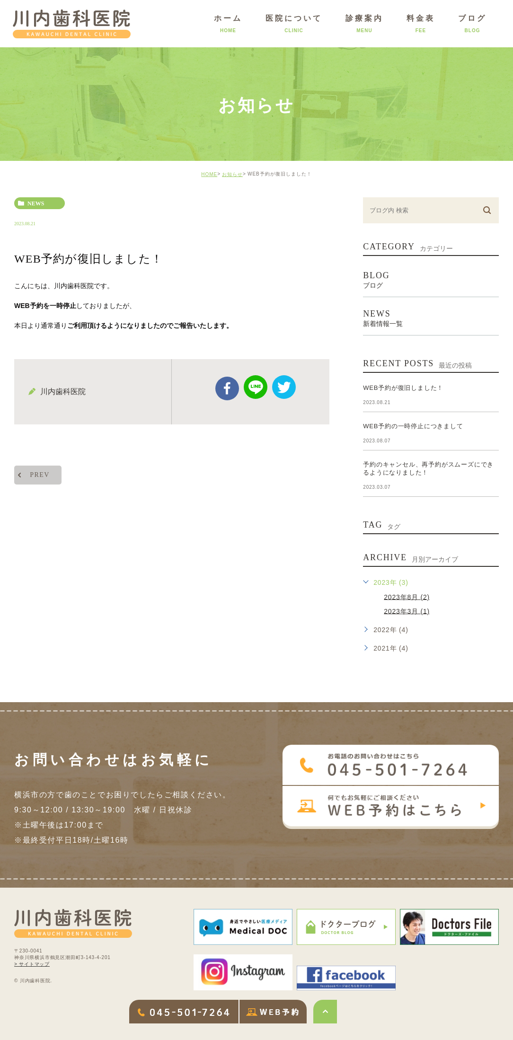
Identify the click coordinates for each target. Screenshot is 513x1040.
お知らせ (232, 174)
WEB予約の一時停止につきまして (413, 426)
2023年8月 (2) (407, 596)
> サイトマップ (32, 964)
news (35, 203)
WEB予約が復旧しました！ (403, 387)
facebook (227, 388)
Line (255, 387)
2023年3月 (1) (407, 611)
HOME (209, 174)
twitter (284, 387)
